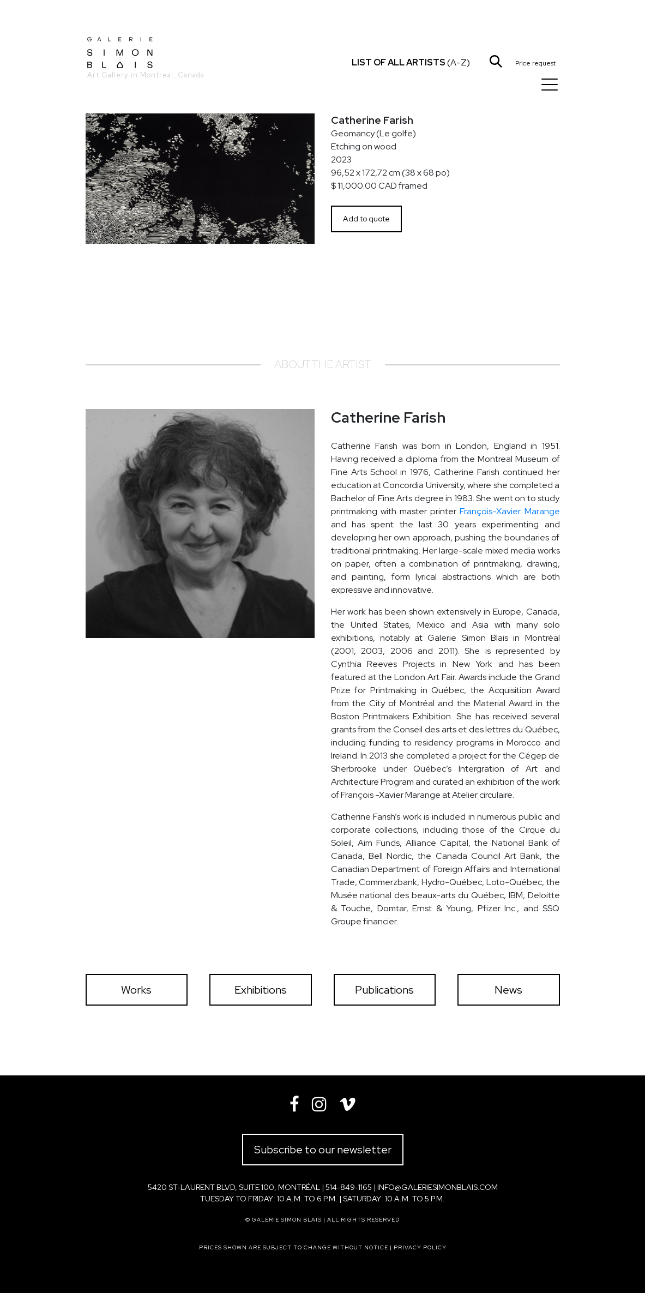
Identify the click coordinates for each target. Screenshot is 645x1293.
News (508, 990)
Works (136, 990)
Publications (384, 990)
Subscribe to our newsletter (322, 1149)
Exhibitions (260, 990)
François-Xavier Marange (509, 511)
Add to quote (366, 219)
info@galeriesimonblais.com (437, 1187)
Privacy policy (420, 1247)
